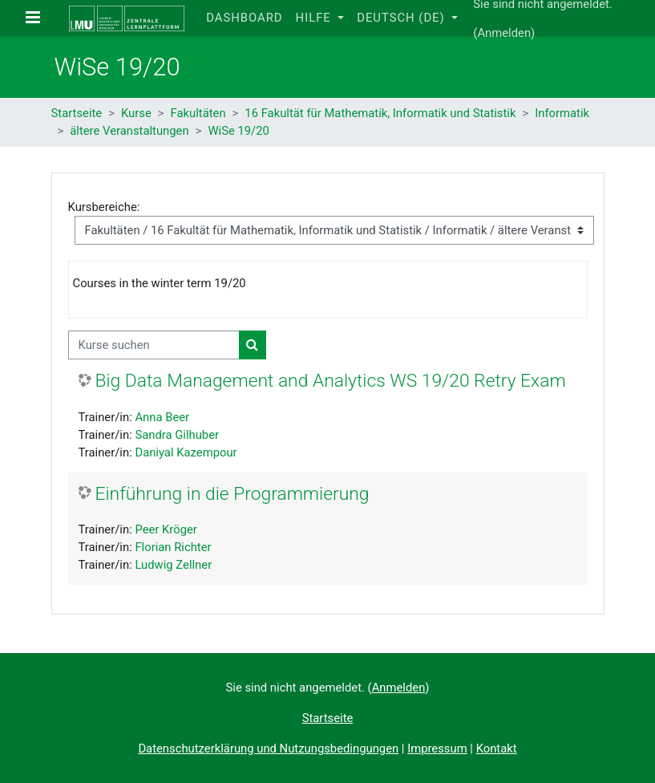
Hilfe (315, 17)
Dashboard (244, 17)
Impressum (437, 748)
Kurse (136, 113)
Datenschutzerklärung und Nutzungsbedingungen (268, 748)
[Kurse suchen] (154, 345)
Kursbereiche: (104, 207)
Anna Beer (162, 417)
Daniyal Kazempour (186, 452)
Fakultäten (198, 113)
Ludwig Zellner (173, 565)
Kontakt (496, 748)
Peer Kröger (165, 529)
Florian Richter (173, 547)
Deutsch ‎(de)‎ (402, 17)
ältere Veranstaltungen (129, 131)
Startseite (77, 113)
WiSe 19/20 (238, 131)
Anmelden (504, 33)
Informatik (562, 113)
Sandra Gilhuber (177, 435)
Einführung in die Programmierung (232, 494)
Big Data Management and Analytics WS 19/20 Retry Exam (330, 381)
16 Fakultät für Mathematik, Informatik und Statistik (380, 113)
